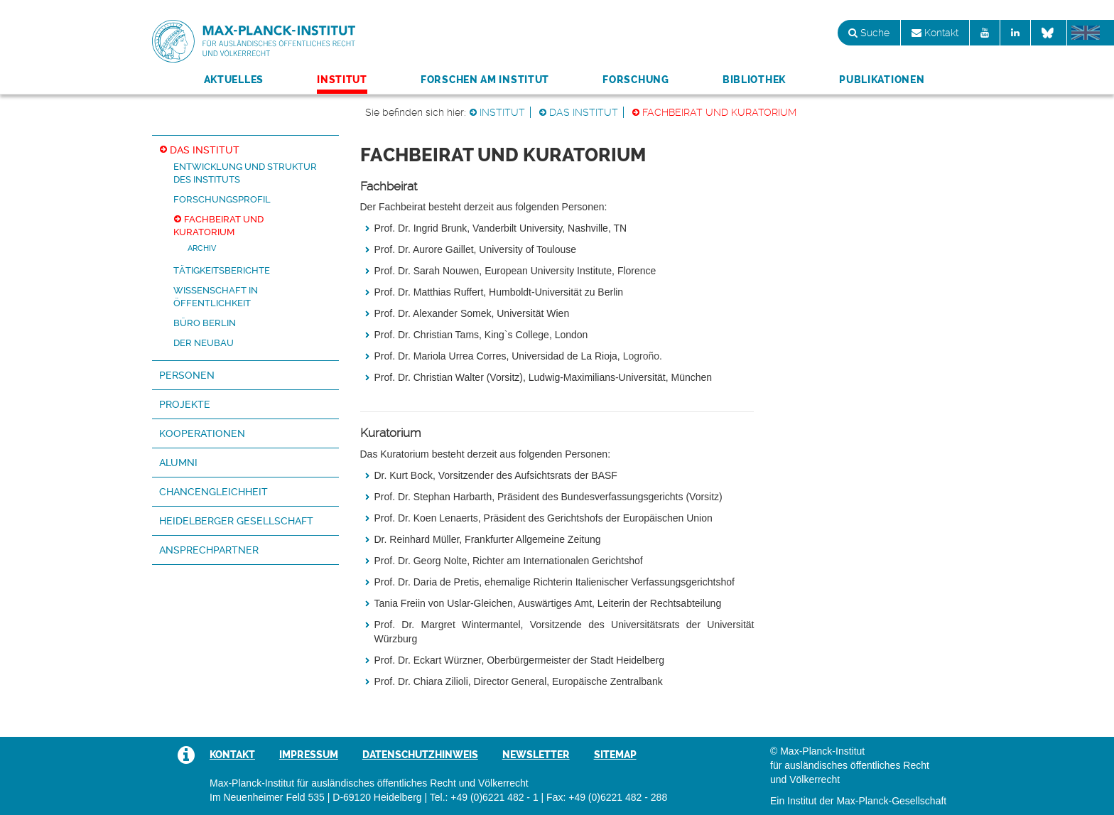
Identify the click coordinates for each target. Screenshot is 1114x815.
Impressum (308, 754)
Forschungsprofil (222, 199)
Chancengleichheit (213, 491)
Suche (868, 32)
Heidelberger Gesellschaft (236, 521)
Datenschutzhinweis (420, 754)
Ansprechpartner (209, 550)
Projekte (184, 404)
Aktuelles (234, 79)
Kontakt (935, 32)
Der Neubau (203, 343)
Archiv (202, 248)
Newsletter (536, 754)
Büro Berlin (204, 323)
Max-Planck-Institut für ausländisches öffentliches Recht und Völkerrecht (253, 41)
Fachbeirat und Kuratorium (719, 112)
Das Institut (583, 112)
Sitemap (615, 754)
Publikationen (881, 79)
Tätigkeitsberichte (221, 270)
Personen (187, 375)
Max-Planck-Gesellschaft (891, 800)
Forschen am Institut (485, 79)
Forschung (635, 79)
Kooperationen (202, 433)
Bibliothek (754, 79)
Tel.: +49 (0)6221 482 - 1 (484, 797)
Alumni (178, 462)
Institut (342, 79)
